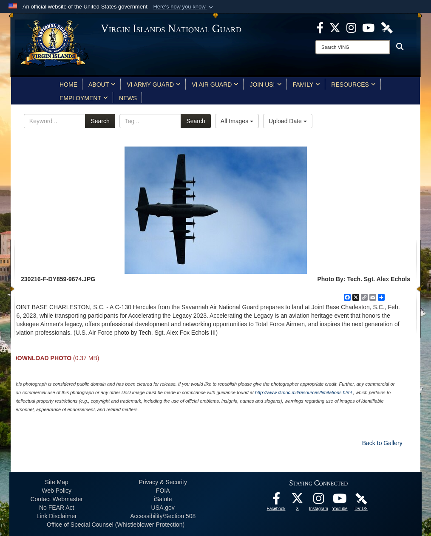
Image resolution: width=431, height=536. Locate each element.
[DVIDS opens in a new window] (386, 27)
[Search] (352, 47)
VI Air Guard (215, 84)
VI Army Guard (154, 84)
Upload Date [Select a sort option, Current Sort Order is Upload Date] (288, 121)
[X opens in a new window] (334, 27)
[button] (184, 7)
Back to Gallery (382, 443)
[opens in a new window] (320, 27)
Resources (353, 84)
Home (68, 84)
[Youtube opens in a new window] (368, 27)
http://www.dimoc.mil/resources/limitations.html (303, 392)
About (102, 84)
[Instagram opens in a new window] (351, 27)
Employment (84, 98)
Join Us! (265, 84)
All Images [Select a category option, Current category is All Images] (237, 121)
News (128, 98)
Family (306, 84)
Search (100, 121)
